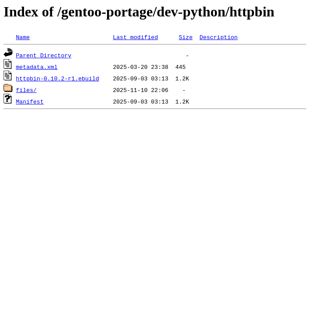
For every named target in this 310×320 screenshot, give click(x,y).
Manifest (30, 101)
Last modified (135, 37)
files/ (26, 90)
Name (23, 37)
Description (218, 37)
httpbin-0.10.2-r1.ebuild (57, 78)
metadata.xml (37, 67)
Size (185, 37)
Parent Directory (44, 55)
